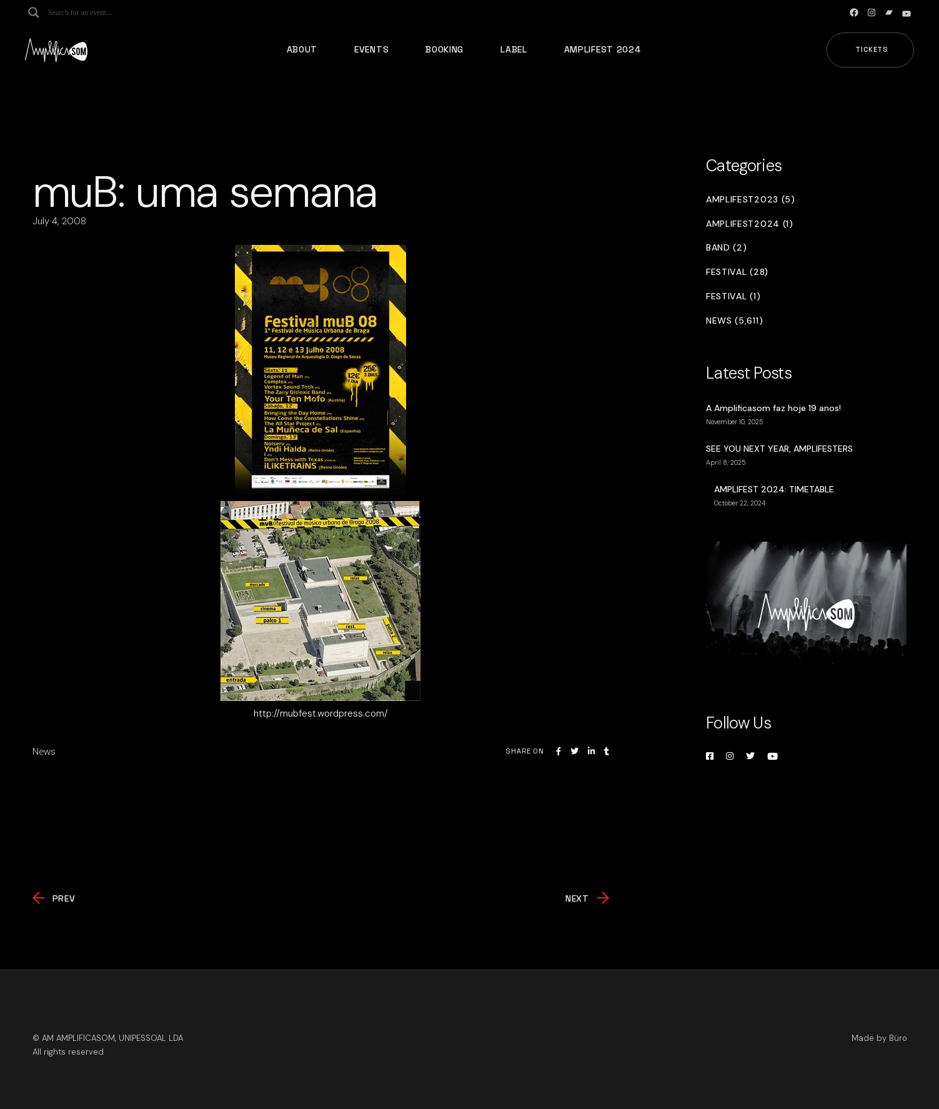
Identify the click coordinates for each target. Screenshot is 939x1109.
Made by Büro (879, 1038)
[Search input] (97, 12)
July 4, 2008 (59, 221)
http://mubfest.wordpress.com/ (321, 713)
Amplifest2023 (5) (750, 199)
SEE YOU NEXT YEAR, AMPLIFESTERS (779, 448)
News (44, 751)
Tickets (871, 49)
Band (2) (726, 247)
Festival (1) (733, 296)
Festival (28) (737, 272)
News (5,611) (734, 321)
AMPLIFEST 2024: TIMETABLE (774, 489)
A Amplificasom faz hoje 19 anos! (773, 408)
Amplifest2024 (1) (749, 224)
